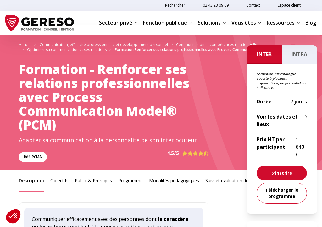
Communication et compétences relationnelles (217, 44)
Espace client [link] (289, 5)
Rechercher (175, 5)
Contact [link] (253, 5)
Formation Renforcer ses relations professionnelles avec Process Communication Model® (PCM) (201, 49)
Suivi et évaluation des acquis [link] (235, 180)
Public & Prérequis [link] (93, 180)
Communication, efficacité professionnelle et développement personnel (104, 44)
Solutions (212, 22)
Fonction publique (168, 22)
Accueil (25, 44)
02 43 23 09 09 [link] (216, 5)
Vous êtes (246, 22)
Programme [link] (130, 180)
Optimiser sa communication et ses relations (67, 49)
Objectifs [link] (59, 180)
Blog (310, 22)
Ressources (283, 22)
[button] (13, 216)
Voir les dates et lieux (277, 120)
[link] (282, 173)
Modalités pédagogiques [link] (174, 180)
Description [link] (31, 180)
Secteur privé (118, 22)
